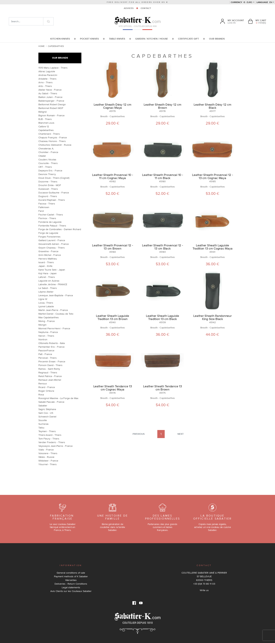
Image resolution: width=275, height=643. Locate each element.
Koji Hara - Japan (47, 273)
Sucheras (43, 423)
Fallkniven (43, 207)
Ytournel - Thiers (47, 464)
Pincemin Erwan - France (51, 361)
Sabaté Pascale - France (51, 401)
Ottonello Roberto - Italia (51, 343)
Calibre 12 (43, 126)
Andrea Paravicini (47, 75)
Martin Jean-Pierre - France (53, 310)
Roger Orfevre (46, 390)
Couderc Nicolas (47, 159)
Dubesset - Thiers (48, 188)
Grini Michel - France (49, 255)
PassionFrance (46, 350)
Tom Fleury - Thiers (48, 438)
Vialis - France (46, 449)
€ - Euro (242, 2)
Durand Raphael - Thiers (51, 199)
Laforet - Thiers (46, 277)
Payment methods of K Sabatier (71, 576)
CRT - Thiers (45, 166)
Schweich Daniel (47, 416)
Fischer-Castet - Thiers (50, 214)
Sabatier (42, 405)
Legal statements (71, 587)
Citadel (42, 155)
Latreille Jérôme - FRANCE (52, 284)
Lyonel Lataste (46, 306)
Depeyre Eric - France (50, 170)
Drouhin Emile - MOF (49, 185)
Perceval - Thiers (47, 357)
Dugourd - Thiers (47, 196)
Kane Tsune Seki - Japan (51, 269)
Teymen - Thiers (47, 431)
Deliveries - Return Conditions (71, 583)
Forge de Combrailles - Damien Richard (59, 229)
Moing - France (46, 321)
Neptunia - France (48, 332)
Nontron (42, 339)
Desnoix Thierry (47, 174)
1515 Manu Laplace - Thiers (53, 67)
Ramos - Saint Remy (49, 368)
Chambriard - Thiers (49, 133)
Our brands (60, 58)
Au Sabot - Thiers (47, 93)
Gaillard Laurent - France (51, 240)
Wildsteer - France (48, 460)
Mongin (42, 324)
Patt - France (45, 354)
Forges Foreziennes (49, 236)
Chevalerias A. (46, 148)
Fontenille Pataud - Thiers (52, 225)
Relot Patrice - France (50, 376)
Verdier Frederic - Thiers (51, 442)
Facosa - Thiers (46, 203)
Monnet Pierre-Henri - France (54, 328)
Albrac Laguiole (46, 71)
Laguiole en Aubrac (48, 280)
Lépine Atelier (45, 291)
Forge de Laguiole (48, 233)
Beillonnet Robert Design (52, 104)
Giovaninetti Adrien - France (53, 244)
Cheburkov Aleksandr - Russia (54, 144)
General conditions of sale (71, 572)
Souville (42, 420)
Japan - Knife (45, 266)
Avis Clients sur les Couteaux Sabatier (71, 591)
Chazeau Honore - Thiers (52, 141)
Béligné (42, 111)
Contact (146, 8)
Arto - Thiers (45, 86)
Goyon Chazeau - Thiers (51, 247)
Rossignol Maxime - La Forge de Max (58, 398)
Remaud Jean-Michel (49, 379)
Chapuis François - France (52, 137)
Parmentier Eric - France (51, 346)
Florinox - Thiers (47, 218)
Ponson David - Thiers (50, 365)
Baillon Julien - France (50, 97)
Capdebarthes (46, 130)
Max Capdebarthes (48, 317)
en (264, 2)
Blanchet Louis (46, 122)
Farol (41, 210)
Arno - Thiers (45, 82)
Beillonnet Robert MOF (50, 108)
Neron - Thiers (46, 335)
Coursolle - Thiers (48, 163)
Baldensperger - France (51, 100)
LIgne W (42, 299)
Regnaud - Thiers (47, 372)
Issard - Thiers (46, 262)
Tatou (41, 427)
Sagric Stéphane (47, 409)
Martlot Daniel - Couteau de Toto (55, 313)
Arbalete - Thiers (47, 78)
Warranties (71, 580)
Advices (128, 8)
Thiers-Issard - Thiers (49, 435)
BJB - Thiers (45, 119)
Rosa (41, 394)
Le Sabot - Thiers (47, 288)
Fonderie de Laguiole (50, 222)
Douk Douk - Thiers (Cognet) (53, 177)
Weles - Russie (46, 457)
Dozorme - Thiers (47, 181)
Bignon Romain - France (51, 115)
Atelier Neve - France (50, 89)
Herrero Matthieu (47, 258)
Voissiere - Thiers (47, 453)
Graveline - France (48, 251)
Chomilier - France (48, 152)
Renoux (42, 383)
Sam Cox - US (45, 412)
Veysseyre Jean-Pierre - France (55, 446)
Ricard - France (46, 387)
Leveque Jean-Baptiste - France (55, 295)
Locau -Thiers (45, 302)
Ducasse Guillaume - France (53, 192)
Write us (204, 590)
